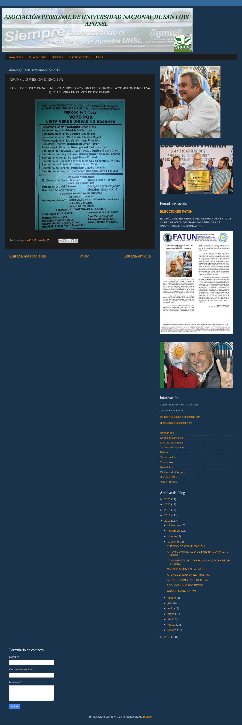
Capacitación (168, 457)
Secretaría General (171, 442)
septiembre (175, 541)
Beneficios (166, 467)
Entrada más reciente (27, 256)
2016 (167, 636)
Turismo (58, 57)
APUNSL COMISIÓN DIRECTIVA (187, 580)
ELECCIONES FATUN (176, 211)
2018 (167, 515)
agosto (172, 597)
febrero (172, 629)
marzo (172, 624)
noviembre (174, 530)
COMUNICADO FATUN (181, 590)
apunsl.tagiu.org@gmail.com (176, 422)
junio (171, 608)
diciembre (174, 525)
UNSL (100, 57)
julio (170, 603)
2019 (167, 509)
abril (171, 619)
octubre (173, 536)
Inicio (84, 256)
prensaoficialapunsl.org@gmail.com (180, 416)
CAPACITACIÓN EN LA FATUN (186, 569)
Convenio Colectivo (172, 447)
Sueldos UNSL (169, 477)
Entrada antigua (137, 256)
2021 (167, 499)
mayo (171, 613)
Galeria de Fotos (79, 57)
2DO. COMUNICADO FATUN (185, 585)
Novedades (16, 57)
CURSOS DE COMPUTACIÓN (186, 546)
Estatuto (165, 452)
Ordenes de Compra (172, 472)
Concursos (166, 462)
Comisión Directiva (171, 437)
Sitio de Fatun (37, 57)
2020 (167, 504)
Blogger (148, 716)
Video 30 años (169, 482)
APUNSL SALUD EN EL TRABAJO (188, 574)
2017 (167, 520)
